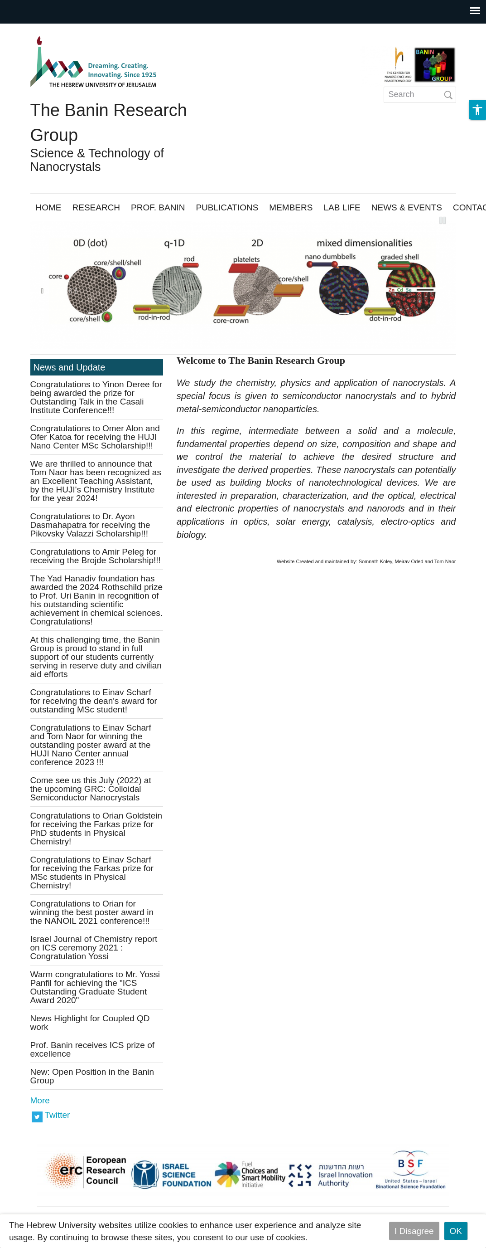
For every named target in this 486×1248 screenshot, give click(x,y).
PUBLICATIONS (227, 207)
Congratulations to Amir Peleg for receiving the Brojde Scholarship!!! (95, 556)
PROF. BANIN (158, 207)
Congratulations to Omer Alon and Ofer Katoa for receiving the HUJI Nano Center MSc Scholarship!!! (95, 437)
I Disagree (414, 1231)
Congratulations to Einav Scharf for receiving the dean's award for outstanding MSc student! (93, 701)
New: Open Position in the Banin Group (92, 1076)
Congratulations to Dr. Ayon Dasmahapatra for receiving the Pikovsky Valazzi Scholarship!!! (90, 525)
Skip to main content (39, 29)
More (40, 1100)
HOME (49, 207)
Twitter (57, 1115)
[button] (477, 110)
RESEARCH (96, 207)
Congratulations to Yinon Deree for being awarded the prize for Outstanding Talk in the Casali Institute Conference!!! (96, 397)
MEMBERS (291, 207)
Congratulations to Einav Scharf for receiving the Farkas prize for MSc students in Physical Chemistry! (92, 872)
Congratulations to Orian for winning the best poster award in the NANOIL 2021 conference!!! (92, 912)
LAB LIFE (341, 207)
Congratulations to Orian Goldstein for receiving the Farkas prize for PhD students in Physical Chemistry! (96, 828)
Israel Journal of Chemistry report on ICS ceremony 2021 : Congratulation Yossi (94, 947)
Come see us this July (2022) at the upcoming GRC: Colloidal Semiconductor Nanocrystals (90, 789)
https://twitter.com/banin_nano (37, 1116)
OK (456, 1231)
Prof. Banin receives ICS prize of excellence (92, 1049)
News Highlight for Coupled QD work (90, 1022)
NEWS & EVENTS (406, 207)
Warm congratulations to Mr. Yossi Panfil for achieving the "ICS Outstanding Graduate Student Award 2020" (95, 987)
